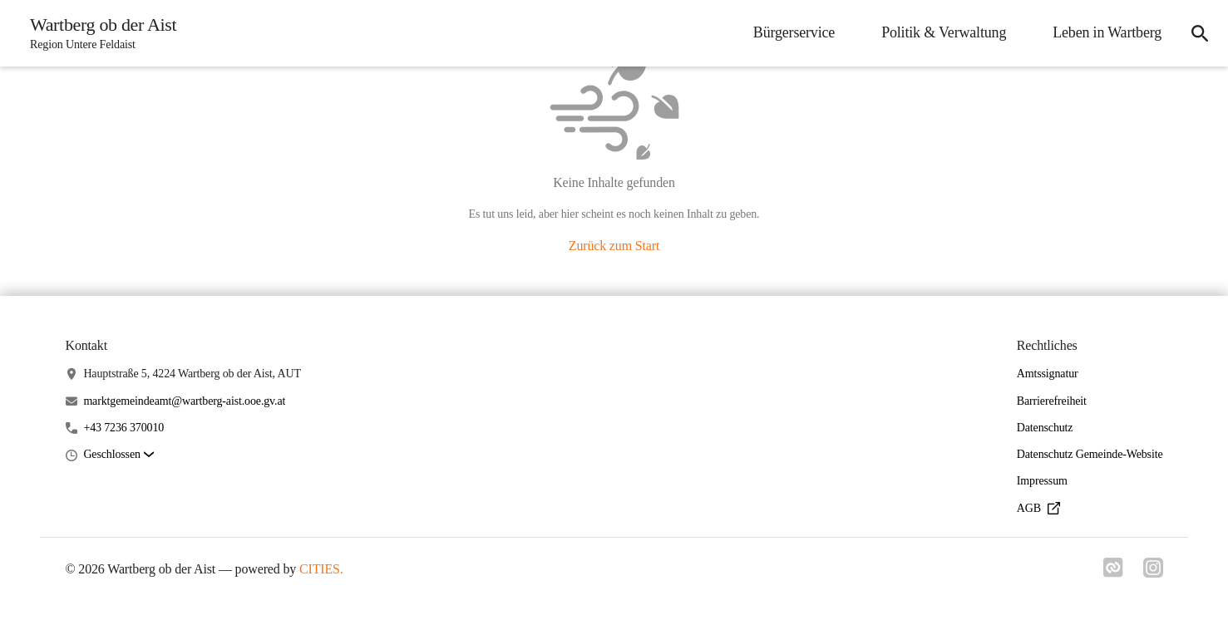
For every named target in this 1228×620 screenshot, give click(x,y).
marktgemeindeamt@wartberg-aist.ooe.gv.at (184, 401)
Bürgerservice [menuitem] (794, 32)
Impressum (1042, 481)
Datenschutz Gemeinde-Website (1090, 454)
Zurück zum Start (614, 246)
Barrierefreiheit (1052, 401)
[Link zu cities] (1113, 572)
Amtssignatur (1047, 373)
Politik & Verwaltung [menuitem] (943, 32)
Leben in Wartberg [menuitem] (1107, 32)
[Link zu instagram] (1153, 572)
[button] (118, 455)
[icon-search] (1199, 33)
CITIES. (321, 569)
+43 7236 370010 (123, 427)
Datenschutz (1045, 427)
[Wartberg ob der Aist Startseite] (98, 33)
